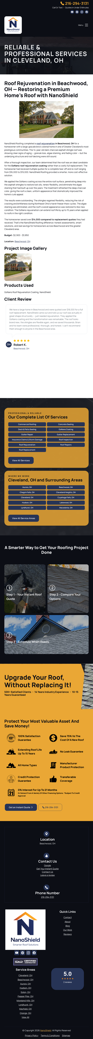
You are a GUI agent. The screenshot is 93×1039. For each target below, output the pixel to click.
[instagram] (82, 12)
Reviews (68, 934)
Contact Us (47, 871)
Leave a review (47, 875)
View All (25, 1017)
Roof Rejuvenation (27, 444)
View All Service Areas (23, 518)
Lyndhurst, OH (27, 507)
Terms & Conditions (50, 1035)
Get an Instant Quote (21, 807)
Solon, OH (25, 992)
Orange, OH (25, 1013)
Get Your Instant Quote (47, 868)
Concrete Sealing (66, 424)
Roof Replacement (27, 450)
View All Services (21, 460)
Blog (68, 925)
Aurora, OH (27, 487)
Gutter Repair (27, 434)
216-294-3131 (77, 3)
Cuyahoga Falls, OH (66, 497)
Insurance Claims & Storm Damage (27, 439)
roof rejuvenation (45, 143)
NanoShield (45, 1030)
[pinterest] (77, 12)
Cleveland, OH (27, 497)
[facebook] (87, 12)
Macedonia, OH (66, 507)
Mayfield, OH (25, 1008)
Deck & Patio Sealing (27, 429)
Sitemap (66, 1035)
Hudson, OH (27, 502)
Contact (68, 917)
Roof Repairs (65, 444)
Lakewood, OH (66, 502)
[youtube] (72, 12)
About (67, 921)
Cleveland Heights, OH (66, 492)
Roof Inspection (66, 439)
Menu (83, 25)
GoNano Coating (66, 429)
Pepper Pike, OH (25, 996)
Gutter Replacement (66, 434)
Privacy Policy (31, 1035)
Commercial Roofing (27, 424)
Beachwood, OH (22, 241)
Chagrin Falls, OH (27, 492)
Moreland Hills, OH (25, 1000)
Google (47, 865)
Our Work (67, 929)
